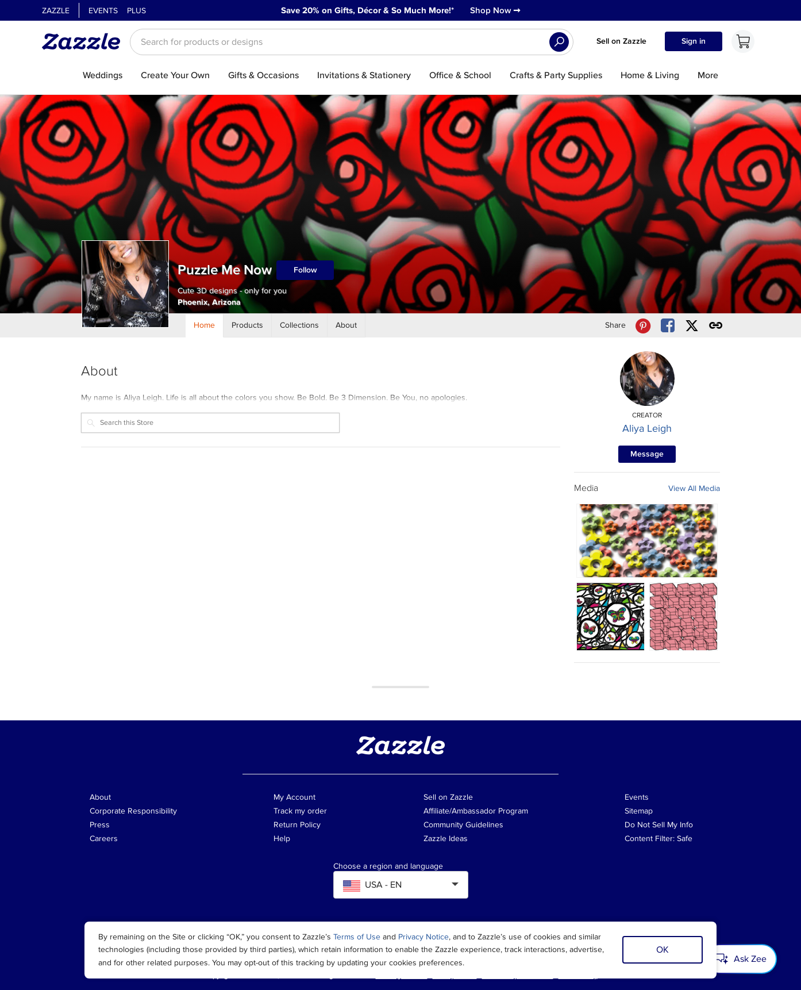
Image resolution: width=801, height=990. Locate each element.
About (100, 797)
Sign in (693, 41)
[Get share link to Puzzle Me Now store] (716, 326)
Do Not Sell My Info (659, 825)
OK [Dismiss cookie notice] (662, 950)
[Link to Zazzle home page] (85, 41)
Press (100, 825)
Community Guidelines (463, 825)
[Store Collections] (300, 325)
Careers (104, 838)
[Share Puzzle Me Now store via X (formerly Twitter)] (692, 326)
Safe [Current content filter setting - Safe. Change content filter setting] (684, 838)
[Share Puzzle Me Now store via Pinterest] (642, 326)
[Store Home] (205, 325)
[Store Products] (248, 325)
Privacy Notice (423, 937)
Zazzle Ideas (445, 838)
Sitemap (639, 811)
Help (282, 838)
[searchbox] (351, 42)
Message (647, 454)
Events (103, 11)
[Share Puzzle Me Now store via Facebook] (668, 326)
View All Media (694, 488)
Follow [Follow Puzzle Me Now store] (305, 270)
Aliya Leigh (647, 428)
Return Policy (297, 825)
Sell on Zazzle (621, 41)
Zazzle (56, 11)
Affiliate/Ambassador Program (475, 811)
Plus (136, 11)
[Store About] (346, 325)
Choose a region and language (388, 866)
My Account (294, 797)
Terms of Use (356, 937)
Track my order (300, 811)
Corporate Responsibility (133, 811)
